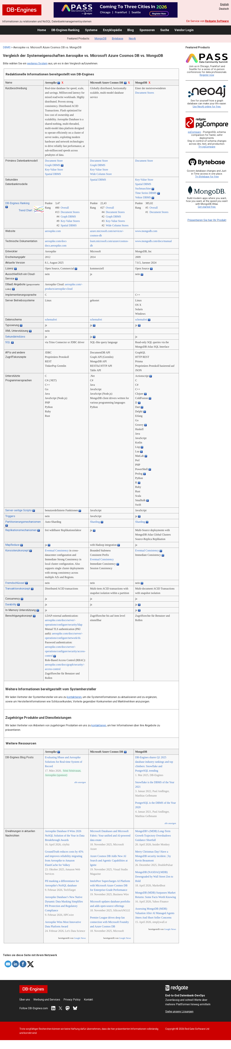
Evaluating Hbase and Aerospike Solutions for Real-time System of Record (63, 762)
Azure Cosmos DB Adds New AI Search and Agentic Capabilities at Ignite (109, 860)
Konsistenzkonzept (17, 550)
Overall (65, 207)
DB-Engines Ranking (65, 30)
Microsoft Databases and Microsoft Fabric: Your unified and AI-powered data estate (110, 835)
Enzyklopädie (112, 30)
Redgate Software (217, 21)
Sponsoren (147, 30)
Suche (164, 30)
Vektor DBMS (143, 197)
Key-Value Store (54, 169)
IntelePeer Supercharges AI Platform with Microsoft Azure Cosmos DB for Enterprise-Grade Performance (110, 885)
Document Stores (144, 92)
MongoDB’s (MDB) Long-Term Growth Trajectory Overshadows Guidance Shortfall (153, 835)
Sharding (95, 521)
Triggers (10, 516)
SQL (7, 342)
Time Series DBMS (146, 192)
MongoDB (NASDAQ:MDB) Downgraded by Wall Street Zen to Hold (154, 876)
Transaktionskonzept (17, 588)
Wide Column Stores (117, 225)
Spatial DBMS (53, 174)
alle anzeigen (80, 782)
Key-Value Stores (70, 221)
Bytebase (117, 38)
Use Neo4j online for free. (207, 106)
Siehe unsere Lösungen (179, 1011)
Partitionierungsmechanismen (23, 521)
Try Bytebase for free (207, 176)
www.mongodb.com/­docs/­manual (153, 241)
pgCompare (194, 132)
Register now (207, 75)
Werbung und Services (46, 999)
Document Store (54, 160)
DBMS (7, 47)
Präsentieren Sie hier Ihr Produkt (206, 220)
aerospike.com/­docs (56, 241)
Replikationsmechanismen (21, 530)
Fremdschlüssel (15, 583)
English (224, 4)
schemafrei (51, 319)
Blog (130, 30)
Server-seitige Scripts (18, 510)
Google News (80, 938)
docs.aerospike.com (55, 245)
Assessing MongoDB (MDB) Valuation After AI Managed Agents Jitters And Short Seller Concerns (154, 913)
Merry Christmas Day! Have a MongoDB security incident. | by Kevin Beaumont (153, 856)
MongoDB (100, 38)
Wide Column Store (101, 174)
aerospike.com (53, 231)
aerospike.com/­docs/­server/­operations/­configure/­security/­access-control (65, 651)
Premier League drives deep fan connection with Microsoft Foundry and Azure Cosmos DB (109, 922)
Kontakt (88, 999)
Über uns (24, 999)
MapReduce (12, 544)
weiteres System (37, 63)
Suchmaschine (143, 188)
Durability (11, 604)
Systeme (91, 30)
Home (41, 30)
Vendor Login (184, 30)
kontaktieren (74, 697)
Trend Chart (25, 210)
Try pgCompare (206, 146)
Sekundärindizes (15, 336)
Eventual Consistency (57, 550)
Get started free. (207, 206)
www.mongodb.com (146, 231)
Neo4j (132, 38)
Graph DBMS (52, 165)
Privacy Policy (72, 999)
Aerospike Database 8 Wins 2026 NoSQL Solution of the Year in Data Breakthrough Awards (64, 835)
